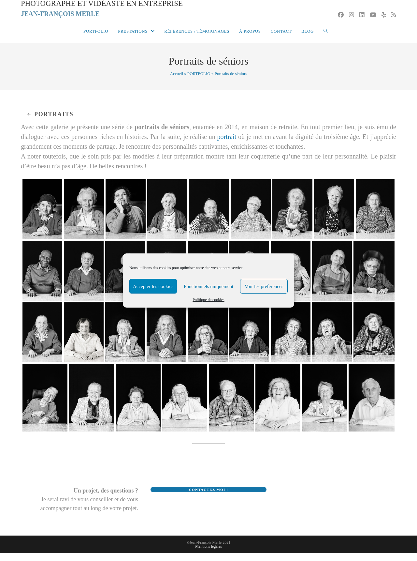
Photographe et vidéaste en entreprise (105, 12)
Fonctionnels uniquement (208, 286)
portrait (226, 144)
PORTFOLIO (198, 81)
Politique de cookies (208, 299)
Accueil (176, 81)
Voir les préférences (264, 286)
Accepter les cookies (153, 286)
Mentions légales (208, 554)
